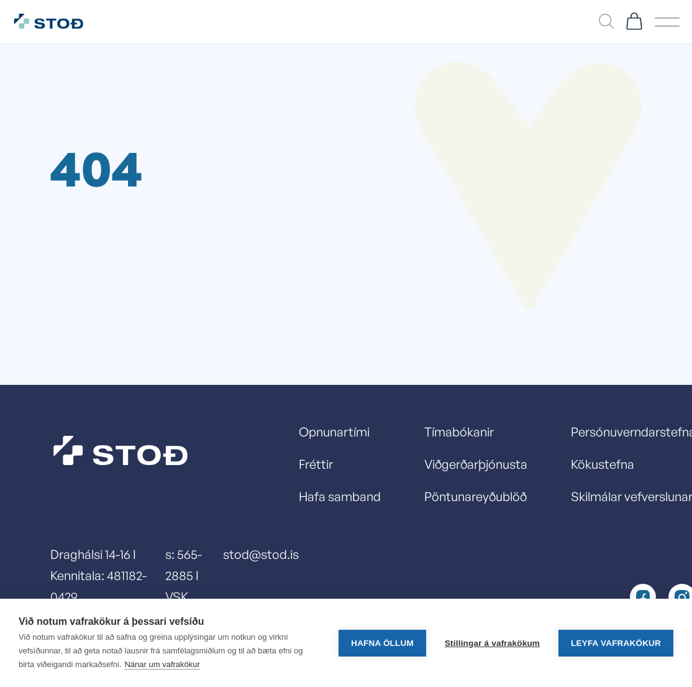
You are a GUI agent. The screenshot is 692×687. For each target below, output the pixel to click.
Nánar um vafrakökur (161, 664)
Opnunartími (334, 432)
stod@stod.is (261, 554)
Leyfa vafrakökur (616, 643)
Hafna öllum (382, 643)
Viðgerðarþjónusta (475, 464)
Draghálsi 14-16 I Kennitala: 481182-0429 (98, 575)
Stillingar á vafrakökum (492, 643)
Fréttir (316, 464)
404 (96, 167)
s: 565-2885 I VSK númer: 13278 (184, 596)
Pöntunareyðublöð (475, 496)
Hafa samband (340, 496)
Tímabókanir (459, 432)
